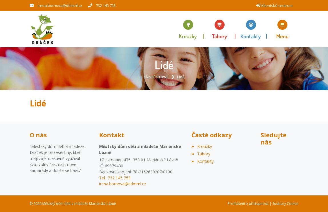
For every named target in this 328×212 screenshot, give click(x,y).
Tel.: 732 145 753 (115, 178)
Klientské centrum (277, 5)
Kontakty (202, 161)
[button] (282, 29)
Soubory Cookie (285, 203)
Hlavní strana (155, 77)
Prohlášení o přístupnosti (248, 203)
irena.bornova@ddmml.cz (60, 5)
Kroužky (201, 146)
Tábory (200, 153)
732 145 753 (106, 5)
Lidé (181, 77)
